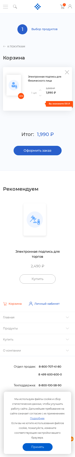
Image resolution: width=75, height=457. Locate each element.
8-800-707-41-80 (50, 366)
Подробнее (37, 418)
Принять (37, 447)
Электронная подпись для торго (37, 254)
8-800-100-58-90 (50, 385)
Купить (37, 279)
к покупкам (14, 46)
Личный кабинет (44, 304)
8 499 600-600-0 (50, 374)
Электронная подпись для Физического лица (44, 78)
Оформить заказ (37, 150)
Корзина (12, 304)
